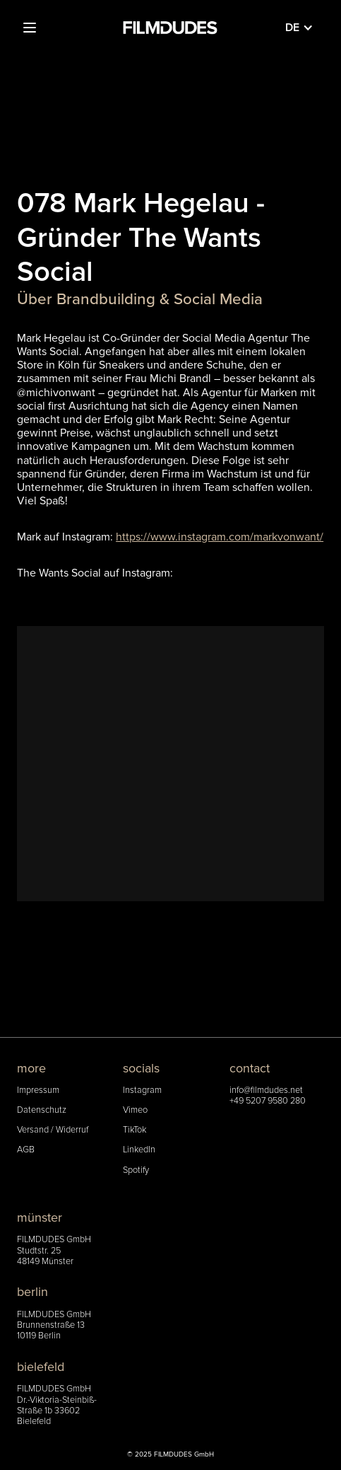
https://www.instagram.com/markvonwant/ (219, 537)
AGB (26, 1150)
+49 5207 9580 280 (267, 1101)
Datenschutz (41, 1110)
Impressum (38, 1090)
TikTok (134, 1130)
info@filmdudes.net (266, 1090)
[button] (29, 27)
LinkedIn (139, 1150)
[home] (170, 28)
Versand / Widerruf (52, 1130)
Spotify (136, 1170)
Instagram (142, 1090)
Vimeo (135, 1110)
